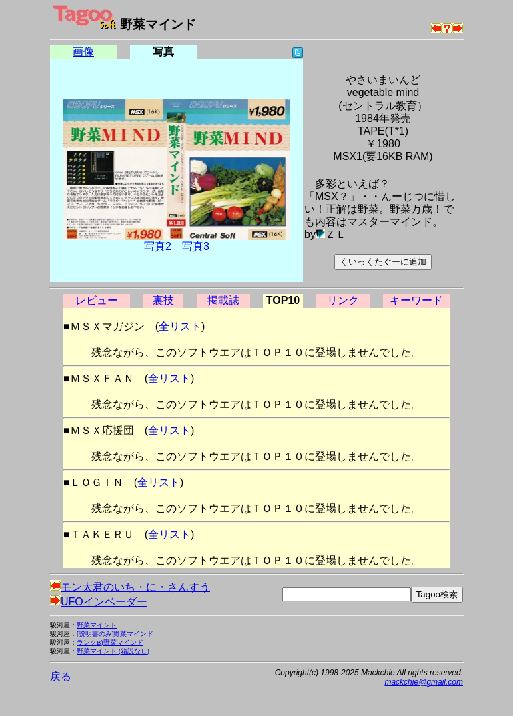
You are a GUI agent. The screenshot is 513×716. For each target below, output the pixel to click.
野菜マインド (97, 625)
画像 (83, 51)
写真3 (195, 246)
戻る (60, 676)
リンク (343, 300)
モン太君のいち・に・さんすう (130, 587)
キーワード (416, 300)
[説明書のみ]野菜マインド (115, 633)
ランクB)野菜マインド (110, 642)
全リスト (180, 326)
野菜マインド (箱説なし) (113, 651)
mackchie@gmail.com (423, 682)
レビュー (96, 300)
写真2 (157, 246)
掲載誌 (223, 300)
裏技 (163, 300)
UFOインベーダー (98, 601)
